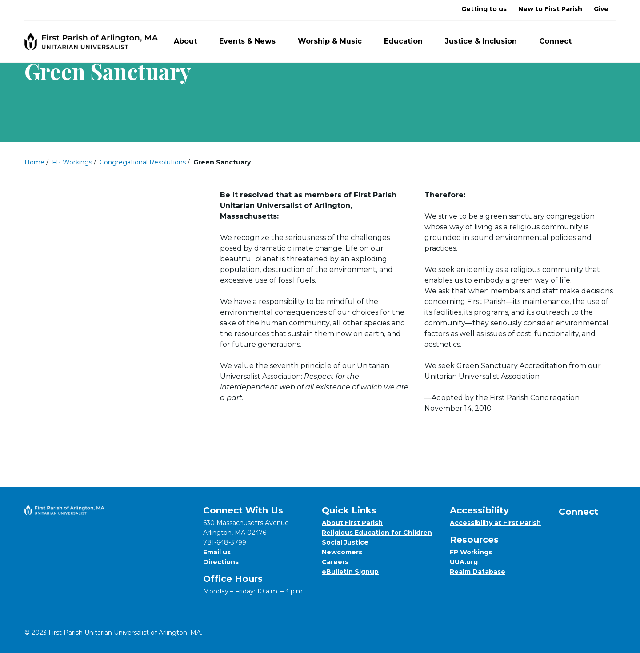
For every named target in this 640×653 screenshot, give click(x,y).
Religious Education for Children (377, 533)
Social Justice (345, 542)
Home (34, 162)
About (190, 41)
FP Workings (72, 162)
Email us (217, 552)
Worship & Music (335, 41)
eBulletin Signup (350, 572)
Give (601, 9)
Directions (221, 562)
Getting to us (484, 9)
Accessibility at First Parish (495, 523)
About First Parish (352, 523)
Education (408, 41)
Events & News (252, 41)
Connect (560, 41)
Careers (335, 562)
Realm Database (477, 572)
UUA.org (464, 562)
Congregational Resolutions (143, 162)
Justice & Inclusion (486, 41)
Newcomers (342, 552)
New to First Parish (550, 9)
